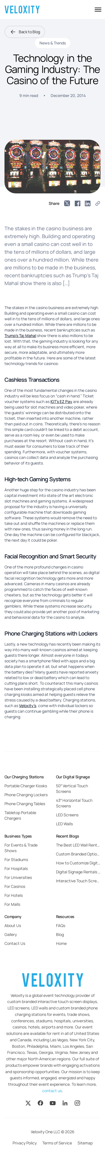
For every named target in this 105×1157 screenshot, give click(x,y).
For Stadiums (16, 859)
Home (61, 943)
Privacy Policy (25, 1143)
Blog (60, 934)
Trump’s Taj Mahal (20, 335)
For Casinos (14, 886)
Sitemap (85, 1143)
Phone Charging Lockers (26, 794)
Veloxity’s (27, 705)
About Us (12, 925)
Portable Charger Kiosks (25, 785)
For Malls (12, 904)
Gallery (10, 934)
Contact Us (14, 943)
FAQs (60, 925)
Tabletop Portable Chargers (20, 815)
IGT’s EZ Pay (61, 401)
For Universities (18, 877)
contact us (52, 1090)
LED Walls (64, 823)
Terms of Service (57, 1143)
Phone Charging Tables (24, 803)
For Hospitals (16, 868)
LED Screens (67, 814)
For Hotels (13, 895)
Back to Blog (25, 32)
